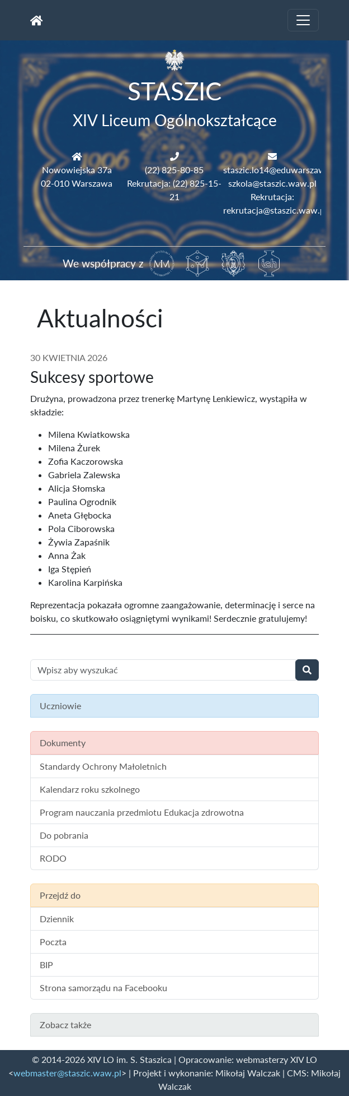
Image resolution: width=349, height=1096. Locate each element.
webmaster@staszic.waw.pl (67, 1072)
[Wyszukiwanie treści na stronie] (163, 670)
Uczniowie (60, 705)
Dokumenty (63, 742)
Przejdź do (60, 895)
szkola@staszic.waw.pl (272, 183)
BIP (46, 964)
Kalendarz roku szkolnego (90, 789)
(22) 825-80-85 (174, 169)
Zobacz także (65, 1024)
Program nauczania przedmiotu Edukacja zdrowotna (142, 812)
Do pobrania (64, 835)
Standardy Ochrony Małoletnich (103, 766)
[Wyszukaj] (307, 670)
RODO (53, 858)
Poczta (53, 941)
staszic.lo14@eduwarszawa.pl (281, 169)
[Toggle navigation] (303, 20)
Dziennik (57, 918)
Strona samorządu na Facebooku (103, 987)
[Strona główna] (36, 20)
